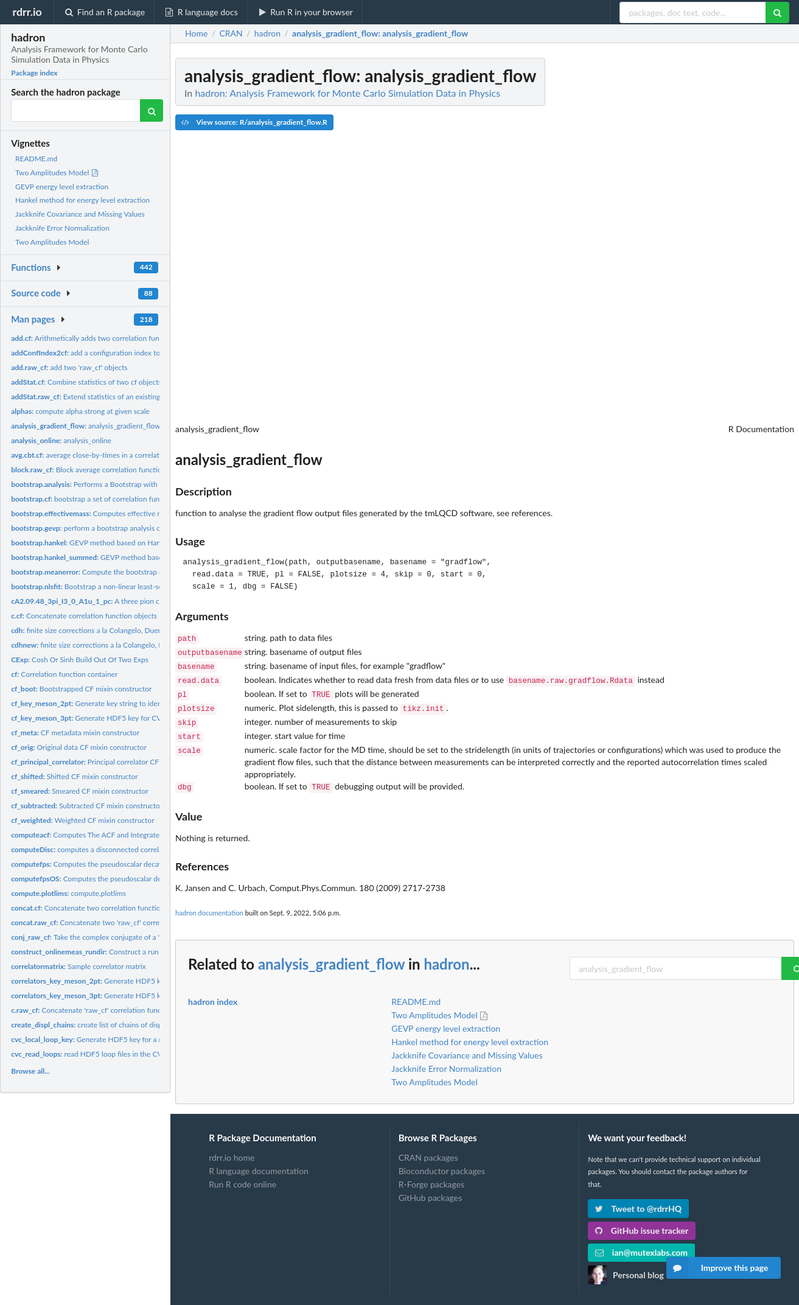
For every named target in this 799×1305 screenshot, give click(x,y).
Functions (31, 267)
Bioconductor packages (442, 1160)
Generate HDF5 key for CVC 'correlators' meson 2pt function (155, 980)
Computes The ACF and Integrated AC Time (101, 834)
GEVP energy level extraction (61, 186)
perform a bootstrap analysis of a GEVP (100, 528)
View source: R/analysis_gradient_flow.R (254, 122)
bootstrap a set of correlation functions (95, 498)
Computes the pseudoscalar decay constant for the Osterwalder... (141, 878)
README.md (36, 158)
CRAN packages (428, 1147)
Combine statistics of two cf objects (86, 382)
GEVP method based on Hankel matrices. (105, 542)
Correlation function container (64, 674)
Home (196, 33)
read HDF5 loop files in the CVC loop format (108, 1053)
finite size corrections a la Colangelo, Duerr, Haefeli (100, 630)
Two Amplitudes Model (57, 172)
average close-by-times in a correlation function (104, 455)
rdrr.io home (231, 1147)
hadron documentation (209, 902)
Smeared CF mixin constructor (79, 791)
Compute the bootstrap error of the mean (113, 571)
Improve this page (717, 1268)
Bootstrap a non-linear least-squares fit (100, 586)
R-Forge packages (431, 1173)
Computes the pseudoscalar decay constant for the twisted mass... (137, 864)
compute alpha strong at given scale (80, 411)
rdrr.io (26, 11)
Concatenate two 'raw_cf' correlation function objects (121, 922)
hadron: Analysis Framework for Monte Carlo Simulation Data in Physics (347, 93)
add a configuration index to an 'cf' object (106, 352)
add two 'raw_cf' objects (69, 367)
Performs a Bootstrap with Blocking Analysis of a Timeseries (137, 484)
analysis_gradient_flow (85, 425)
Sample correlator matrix (78, 966)
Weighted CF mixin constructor (82, 820)
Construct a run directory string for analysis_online (140, 951)
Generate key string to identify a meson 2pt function (126, 703)
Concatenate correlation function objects (84, 615)
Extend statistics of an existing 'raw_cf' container (114, 396)
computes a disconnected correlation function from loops (125, 849)
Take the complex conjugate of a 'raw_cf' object (107, 937)
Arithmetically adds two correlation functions (94, 338)
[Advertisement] (703, 240)
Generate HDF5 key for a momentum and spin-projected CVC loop (150, 1039)
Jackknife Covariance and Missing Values (80, 214)
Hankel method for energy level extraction (82, 200)
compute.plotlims (68, 893)
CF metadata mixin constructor (75, 732)
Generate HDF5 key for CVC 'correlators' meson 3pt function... (143, 717)
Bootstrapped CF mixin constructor (81, 688)
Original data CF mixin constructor (79, 747)
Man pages (33, 318)
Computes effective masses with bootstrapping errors (137, 513)
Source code (36, 292)
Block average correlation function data (96, 469)
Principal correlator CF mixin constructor (114, 761)
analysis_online (61, 440)
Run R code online (242, 1173)
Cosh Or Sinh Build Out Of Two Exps (79, 659)
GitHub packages (430, 1186)
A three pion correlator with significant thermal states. (148, 601)
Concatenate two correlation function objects (100, 907)
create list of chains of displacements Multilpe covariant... (135, 1024)
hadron (446, 953)
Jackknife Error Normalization (62, 228)
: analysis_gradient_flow (380, 33)
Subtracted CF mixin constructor (86, 805)
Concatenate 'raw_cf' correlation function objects (105, 1010)
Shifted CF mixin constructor (74, 776)
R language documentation (259, 1160)
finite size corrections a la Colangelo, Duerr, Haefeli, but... (116, 644)
